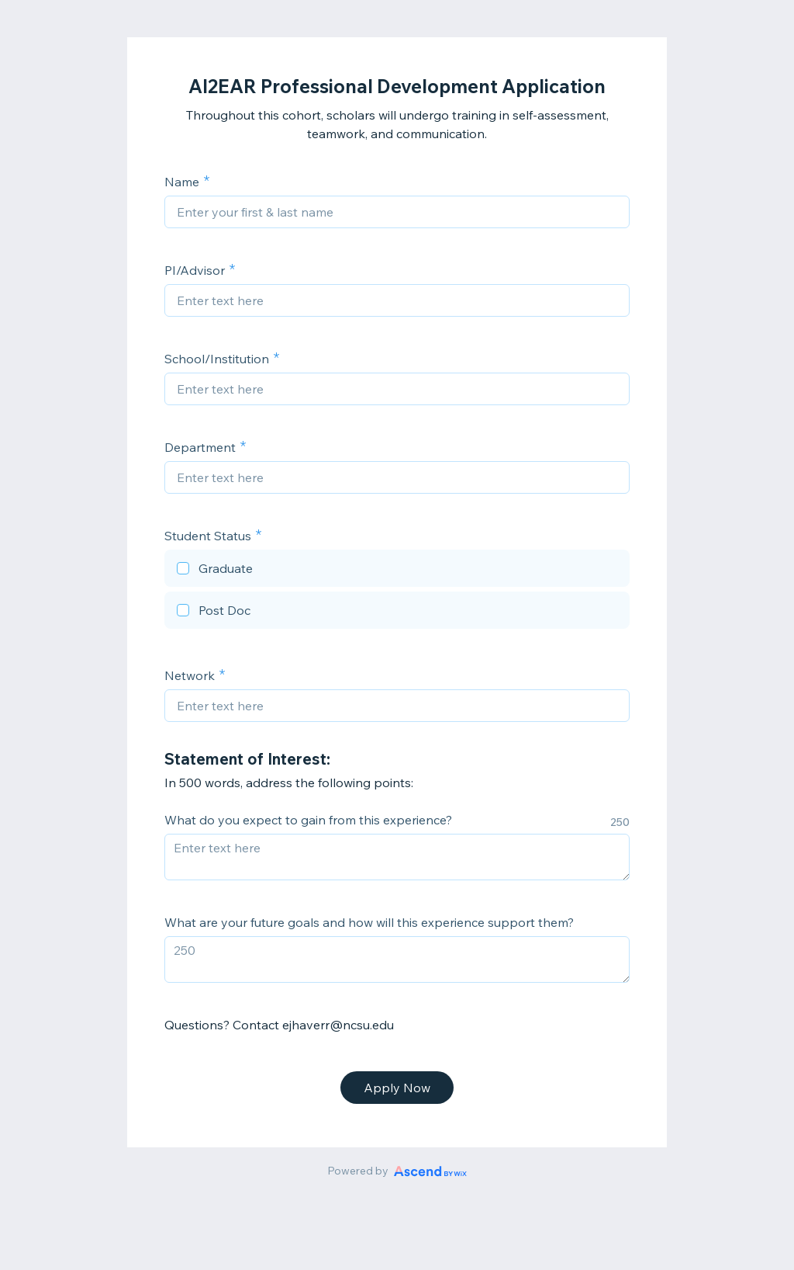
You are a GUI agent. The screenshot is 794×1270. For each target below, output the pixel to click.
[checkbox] (397, 571)
